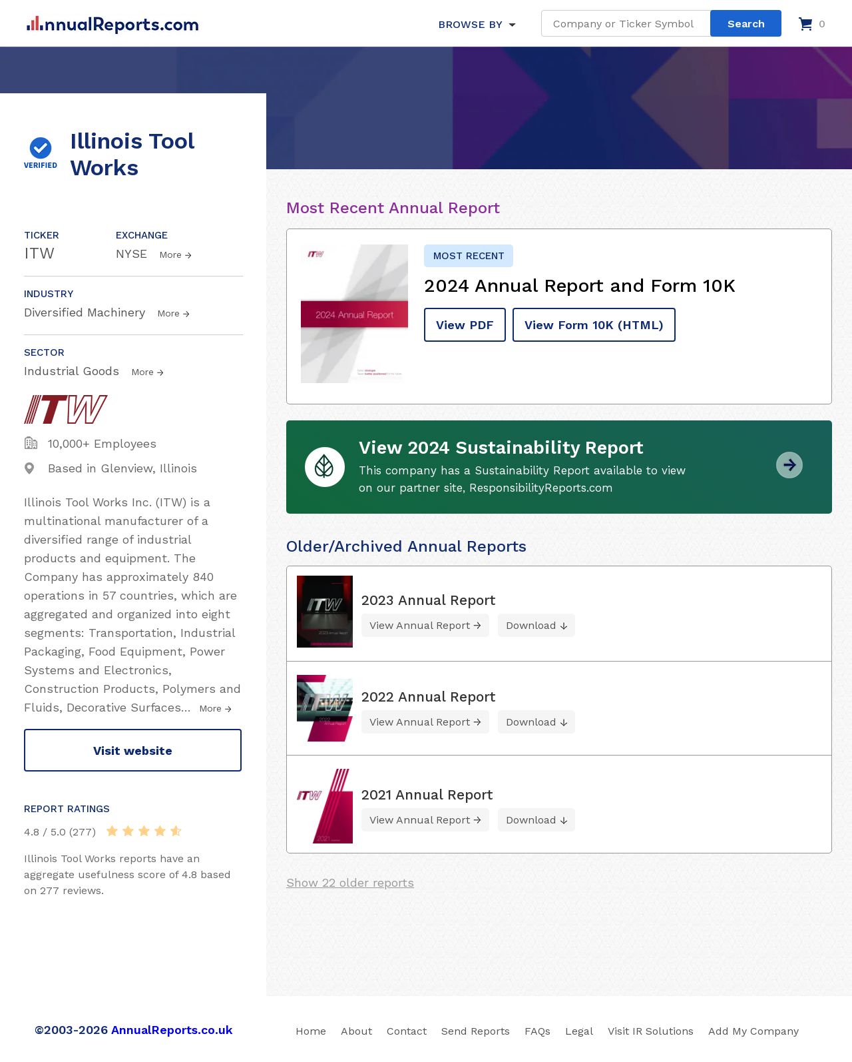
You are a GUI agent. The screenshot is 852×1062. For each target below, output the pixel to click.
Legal (579, 1031)
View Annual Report (419, 625)
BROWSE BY (470, 24)
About (356, 1031)
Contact (407, 1031)
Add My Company (753, 1031)
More (170, 254)
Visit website (132, 751)
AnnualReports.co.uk (172, 1030)
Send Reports (475, 1031)
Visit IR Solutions (651, 1031)
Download (531, 625)
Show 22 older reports (350, 882)
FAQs (537, 1031)
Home (311, 1031)
